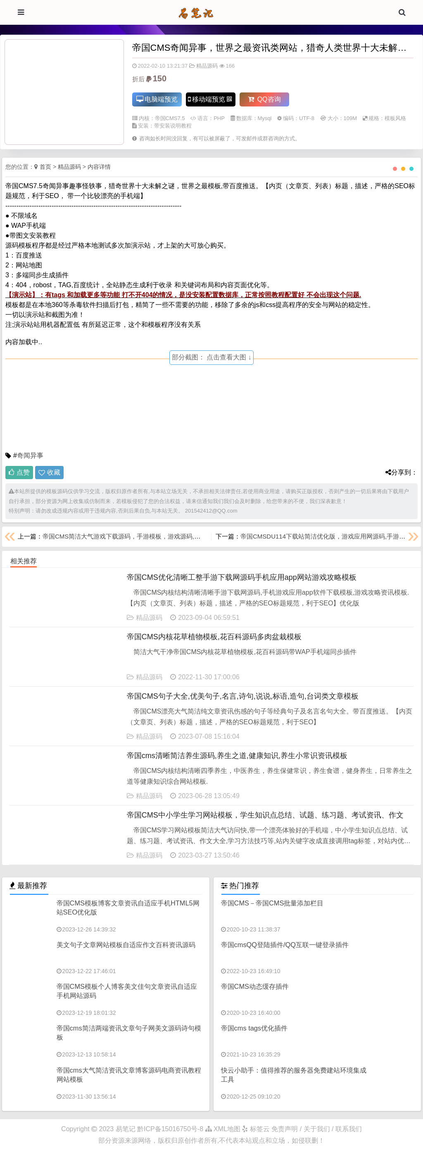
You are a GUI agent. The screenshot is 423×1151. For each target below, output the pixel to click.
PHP (219, 119)
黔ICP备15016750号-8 (171, 1128)
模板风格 (395, 119)
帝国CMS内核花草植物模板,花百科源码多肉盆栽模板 (214, 637)
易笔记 (125, 1128)
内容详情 (99, 166)
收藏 (53, 472)
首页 (45, 166)
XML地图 (222, 1128)
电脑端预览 (157, 99)
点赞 (19, 472)
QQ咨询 (264, 99)
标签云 (255, 1128)
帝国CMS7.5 (170, 119)
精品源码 (203, 66)
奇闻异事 (30, 455)
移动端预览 (210, 99)
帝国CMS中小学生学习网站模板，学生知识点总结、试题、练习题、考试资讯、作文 (265, 815)
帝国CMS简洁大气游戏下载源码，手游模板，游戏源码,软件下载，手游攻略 (146, 536)
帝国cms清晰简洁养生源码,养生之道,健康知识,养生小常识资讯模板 (237, 756)
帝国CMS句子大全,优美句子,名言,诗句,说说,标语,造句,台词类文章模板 (243, 696)
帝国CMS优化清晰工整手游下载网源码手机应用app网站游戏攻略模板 (241, 577)
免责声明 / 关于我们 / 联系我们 (316, 1128)
